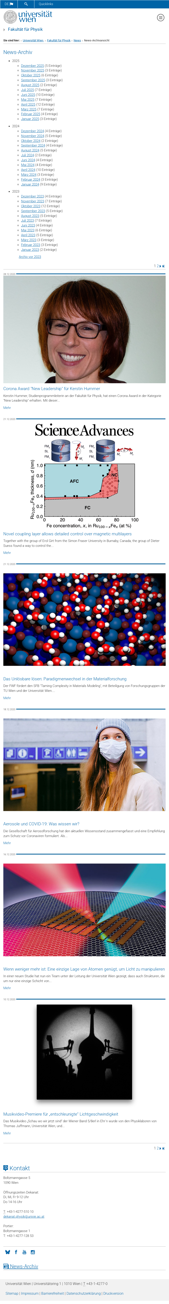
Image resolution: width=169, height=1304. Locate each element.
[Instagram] (33, 1252)
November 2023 (32, 201)
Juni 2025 (28, 95)
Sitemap (12, 1293)
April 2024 (28, 170)
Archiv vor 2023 (30, 257)
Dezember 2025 (32, 66)
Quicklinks (46, 4)
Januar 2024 (30, 184)
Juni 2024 (28, 160)
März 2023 (28, 240)
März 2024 (28, 175)
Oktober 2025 (30, 75)
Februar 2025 (30, 114)
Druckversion (113, 1293)
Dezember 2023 (32, 196)
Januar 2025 (30, 119)
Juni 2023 (28, 225)
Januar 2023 (30, 250)
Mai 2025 (27, 100)
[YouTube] (24, 1252)
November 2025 (32, 70)
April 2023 (28, 235)
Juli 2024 (27, 155)
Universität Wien (33, 40)
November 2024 (32, 136)
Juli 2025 (27, 90)
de (9, 4)
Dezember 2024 (32, 131)
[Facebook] (16, 1252)
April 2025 (28, 104)
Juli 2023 (27, 220)
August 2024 (30, 150)
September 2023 (33, 211)
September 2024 (33, 145)
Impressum (30, 1293)
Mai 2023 (27, 230)
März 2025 (28, 109)
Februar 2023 (30, 245)
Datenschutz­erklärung (84, 1293)
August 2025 (30, 85)
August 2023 (30, 216)
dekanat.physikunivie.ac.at (23, 1217)
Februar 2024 (30, 180)
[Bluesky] (7, 1252)
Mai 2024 (27, 165)
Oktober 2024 (30, 141)
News (77, 40)
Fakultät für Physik (25, 29)
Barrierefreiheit (52, 1293)
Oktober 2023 (30, 206)
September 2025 (33, 80)
